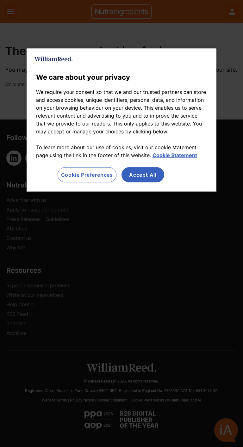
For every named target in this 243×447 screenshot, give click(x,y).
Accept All (143, 175)
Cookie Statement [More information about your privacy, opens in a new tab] (175, 155)
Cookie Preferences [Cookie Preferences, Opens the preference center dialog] (87, 175)
